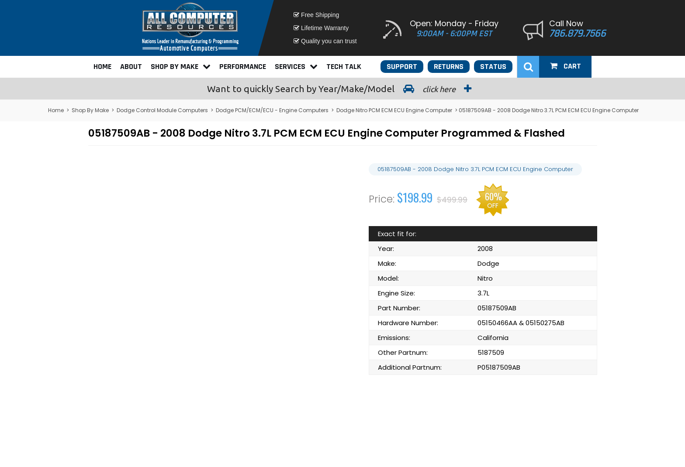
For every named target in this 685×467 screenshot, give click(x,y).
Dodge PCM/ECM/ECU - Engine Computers (272, 110)
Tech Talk (343, 67)
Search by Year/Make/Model (342, 88)
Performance (242, 67)
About (131, 67)
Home (102, 67)
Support (402, 67)
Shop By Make (181, 67)
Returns (449, 67)
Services (296, 67)
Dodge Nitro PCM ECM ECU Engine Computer (394, 110)
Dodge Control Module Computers (162, 110)
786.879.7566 (577, 34)
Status (493, 67)
